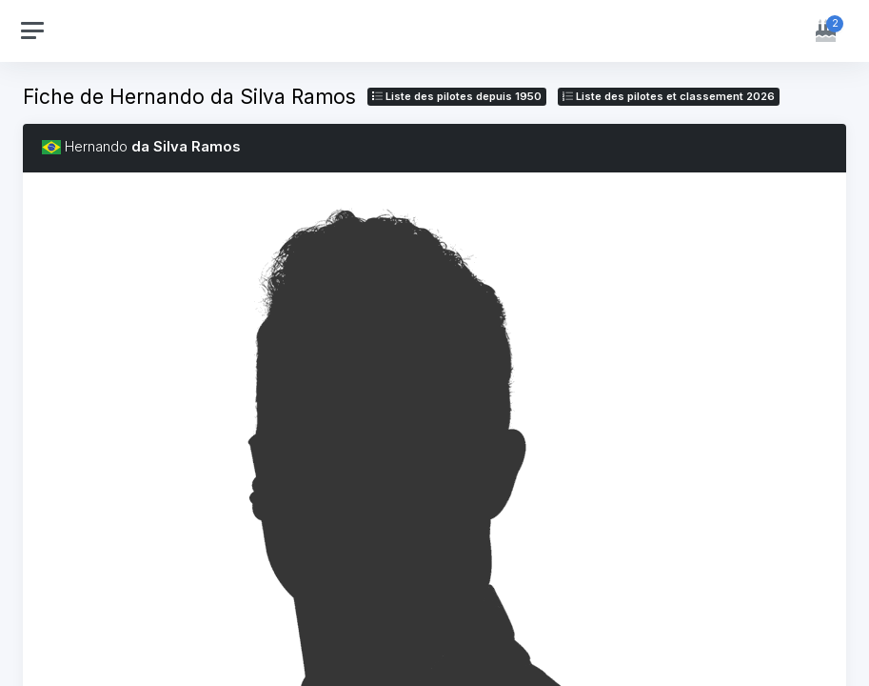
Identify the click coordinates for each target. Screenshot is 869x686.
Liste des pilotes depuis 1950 (457, 96)
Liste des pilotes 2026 (669, 96)
